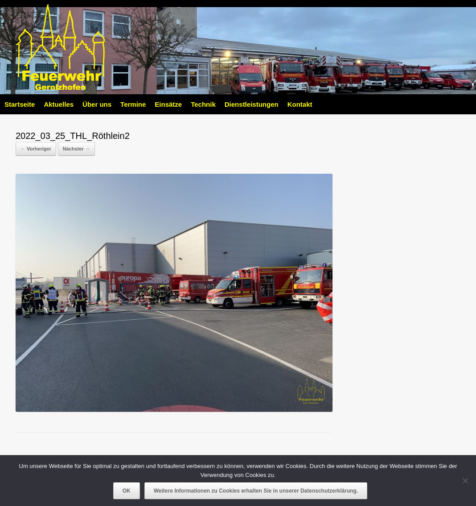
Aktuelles (59, 104)
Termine (133, 104)
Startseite (19, 104)
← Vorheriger (36, 148)
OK (127, 491)
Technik (203, 104)
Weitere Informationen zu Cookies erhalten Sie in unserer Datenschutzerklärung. (256, 491)
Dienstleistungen (252, 104)
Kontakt (299, 104)
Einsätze (168, 104)
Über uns (96, 104)
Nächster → (76, 148)
